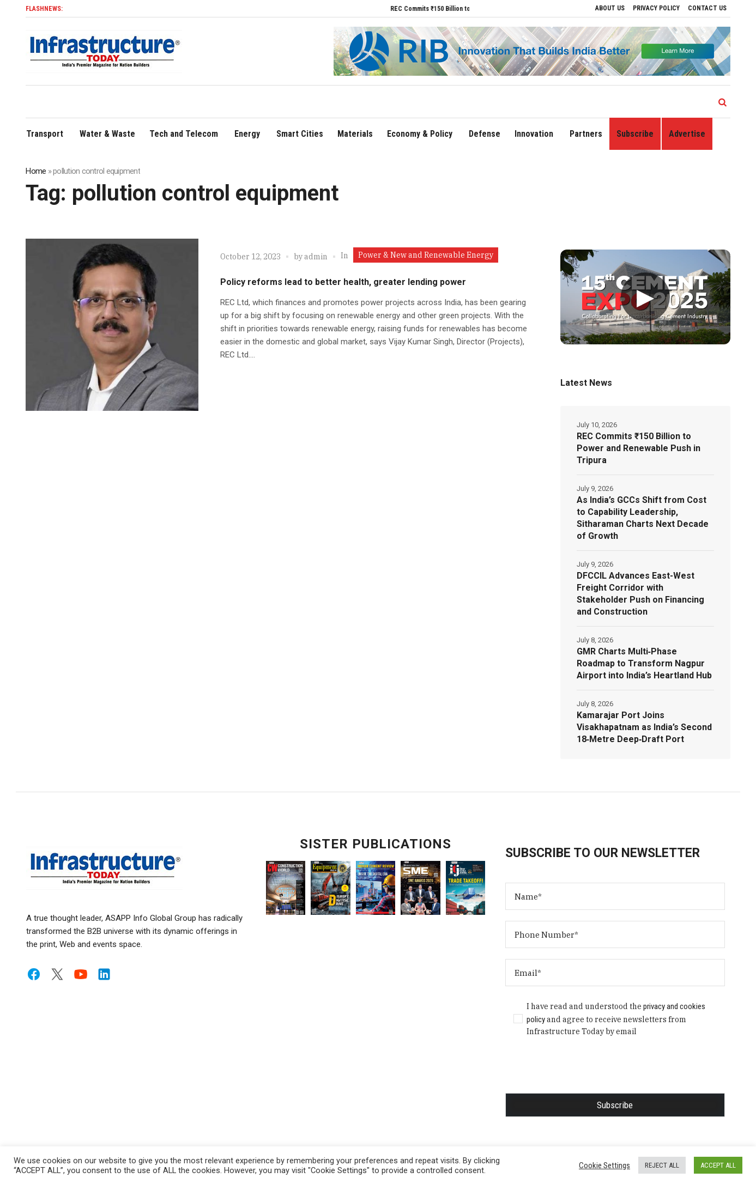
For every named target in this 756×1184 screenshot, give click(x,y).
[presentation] (588, 1072)
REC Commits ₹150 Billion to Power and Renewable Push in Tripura (638, 448)
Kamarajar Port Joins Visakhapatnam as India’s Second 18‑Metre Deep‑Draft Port (644, 727)
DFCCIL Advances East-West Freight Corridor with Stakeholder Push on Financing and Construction (640, 593)
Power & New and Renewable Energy (425, 255)
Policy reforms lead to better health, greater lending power (343, 282)
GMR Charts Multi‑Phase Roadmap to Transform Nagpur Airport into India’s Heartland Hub (644, 663)
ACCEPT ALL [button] (718, 1165)
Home (36, 171)
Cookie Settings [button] (604, 1165)
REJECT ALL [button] (662, 1165)
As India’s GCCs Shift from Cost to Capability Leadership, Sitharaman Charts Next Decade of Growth (643, 518)
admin (316, 257)
